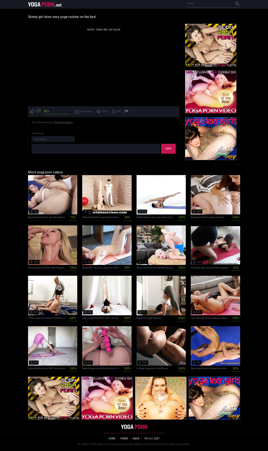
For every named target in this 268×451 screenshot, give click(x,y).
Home (112, 438)
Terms (124, 438)
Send (168, 148)
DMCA (136, 438)
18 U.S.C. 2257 (151, 438)
